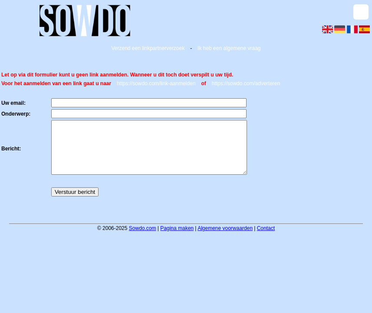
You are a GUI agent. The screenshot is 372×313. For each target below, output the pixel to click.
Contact (266, 239)
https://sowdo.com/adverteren (246, 83)
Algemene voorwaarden (225, 239)
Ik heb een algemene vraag (229, 48)
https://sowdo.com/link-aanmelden (156, 83)
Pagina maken (177, 239)
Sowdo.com (142, 239)
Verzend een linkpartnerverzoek (147, 48)
